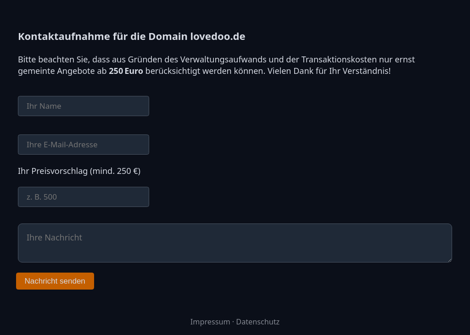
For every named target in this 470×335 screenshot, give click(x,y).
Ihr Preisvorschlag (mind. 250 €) (79, 170)
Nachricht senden (55, 281)
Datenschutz (258, 322)
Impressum (210, 322)
